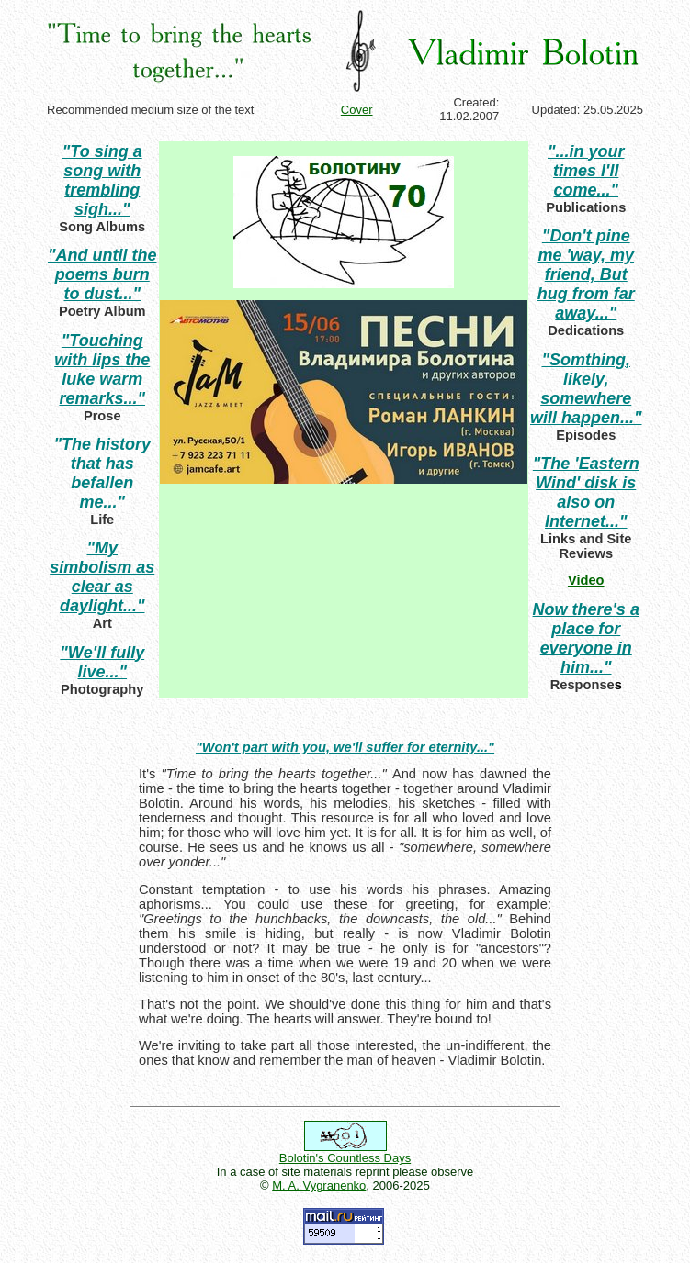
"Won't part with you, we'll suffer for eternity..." (345, 747)
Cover (357, 110)
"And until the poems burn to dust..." (102, 274)
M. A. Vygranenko (319, 1185)
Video (586, 580)
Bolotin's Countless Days (345, 1158)
